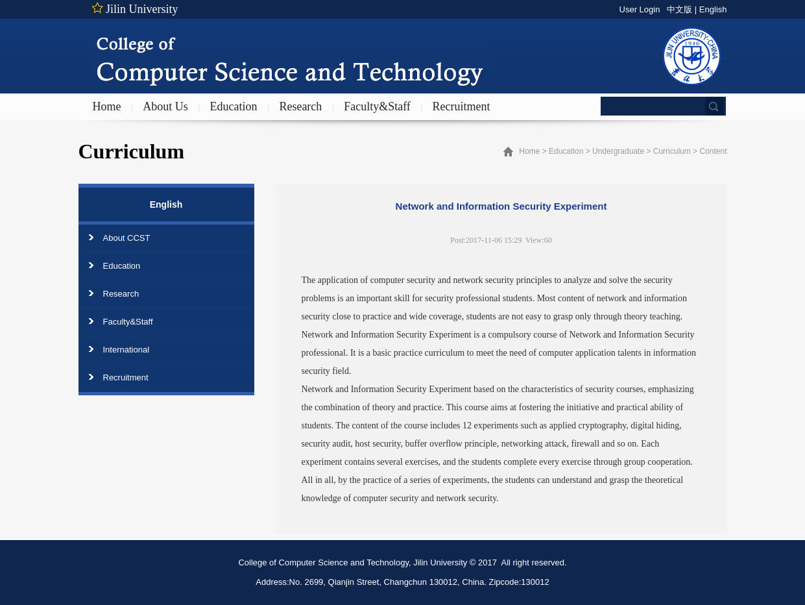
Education (234, 106)
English (713, 9)
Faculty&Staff (377, 106)
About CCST (126, 238)
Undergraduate (618, 151)
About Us (165, 106)
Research (300, 106)
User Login (639, 9)
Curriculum (672, 151)
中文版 (679, 9)
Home (107, 106)
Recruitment (461, 106)
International (126, 349)
